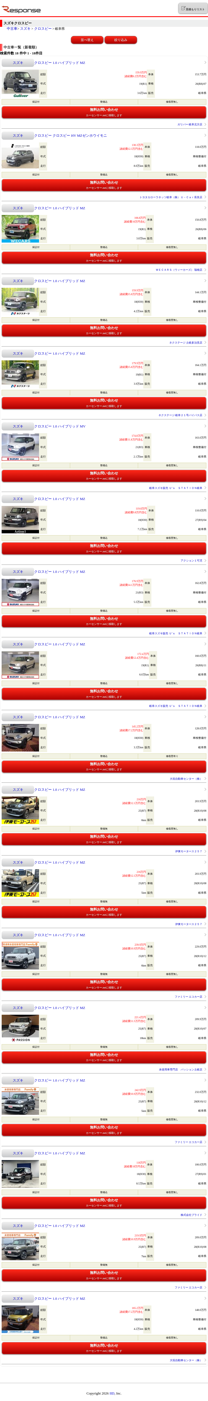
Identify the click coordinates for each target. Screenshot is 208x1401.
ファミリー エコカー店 (189, 996)
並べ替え (87, 40)
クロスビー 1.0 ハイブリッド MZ (59, 63)
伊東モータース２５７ (188, 851)
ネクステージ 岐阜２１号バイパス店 (180, 415)
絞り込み (120, 40)
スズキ (25, 29)
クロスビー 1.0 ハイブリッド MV (60, 426)
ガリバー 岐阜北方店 (190, 124)
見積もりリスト (192, 8)
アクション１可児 (191, 560)
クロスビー (43, 29)
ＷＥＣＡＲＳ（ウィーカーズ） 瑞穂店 (179, 269)
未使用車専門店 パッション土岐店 (180, 1069)
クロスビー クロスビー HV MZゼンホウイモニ (70, 135)
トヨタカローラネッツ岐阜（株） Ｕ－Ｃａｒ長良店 (171, 197)
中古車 (12, 29)
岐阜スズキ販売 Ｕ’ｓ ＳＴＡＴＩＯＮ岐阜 (175, 487)
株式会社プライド (191, 1214)
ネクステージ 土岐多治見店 (186, 342)
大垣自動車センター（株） (186, 778)
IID (111, 1393)
